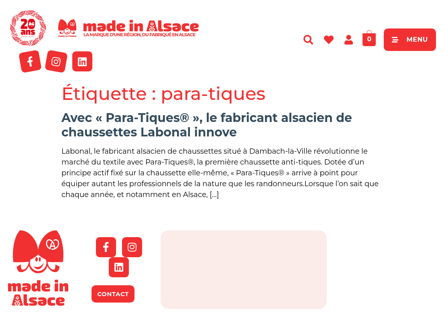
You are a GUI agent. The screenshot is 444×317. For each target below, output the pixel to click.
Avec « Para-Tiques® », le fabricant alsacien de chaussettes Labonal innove (206, 125)
